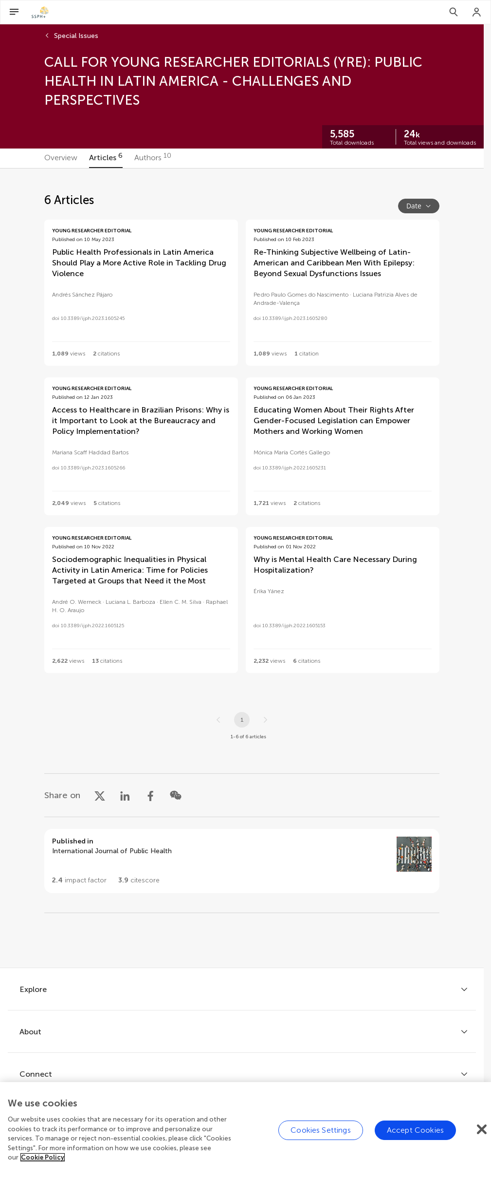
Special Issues (76, 36)
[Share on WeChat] (175, 795)
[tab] (60, 158)
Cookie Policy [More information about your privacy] (42, 1157)
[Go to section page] (242, 861)
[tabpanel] (241, 568)
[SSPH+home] (40, 12)
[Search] (453, 12)
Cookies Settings (321, 1130)
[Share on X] (99, 795)
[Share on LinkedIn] (125, 795)
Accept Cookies (415, 1130)
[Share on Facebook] (150, 795)
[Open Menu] (14, 12)
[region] (245, 1130)
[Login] (477, 12)
